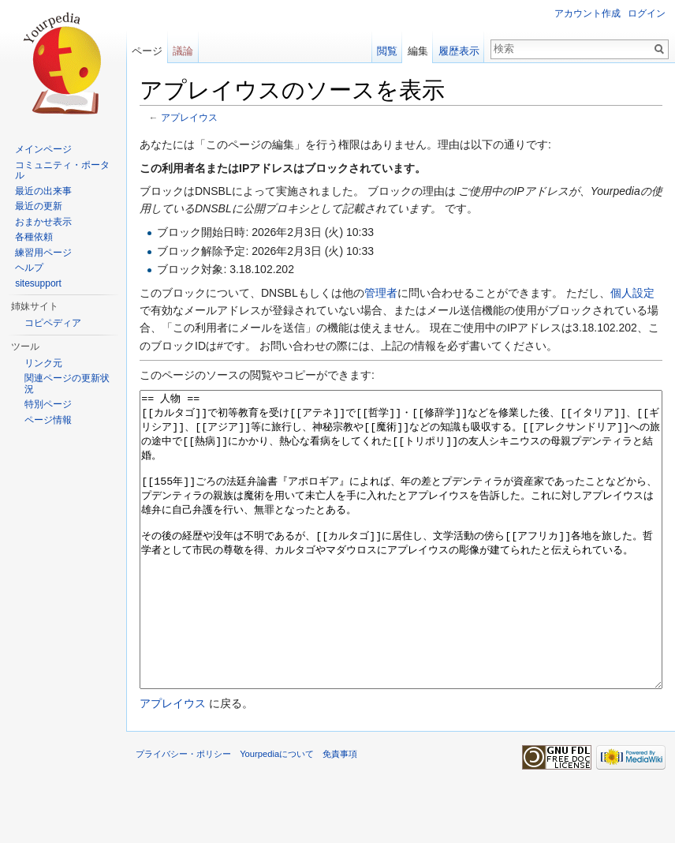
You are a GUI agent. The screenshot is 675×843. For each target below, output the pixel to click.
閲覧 (387, 51)
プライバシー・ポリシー (183, 813)
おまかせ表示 (43, 221)
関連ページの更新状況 (67, 384)
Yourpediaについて (277, 813)
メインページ (43, 149)
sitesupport (38, 283)
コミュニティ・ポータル (62, 170)
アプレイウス (189, 117)
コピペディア (52, 322)
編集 (418, 51)
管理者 (380, 293)
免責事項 (340, 813)
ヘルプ (29, 267)
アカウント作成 (587, 13)
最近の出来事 (43, 191)
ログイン (647, 13)
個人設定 (632, 293)
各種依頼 (34, 236)
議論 (183, 51)
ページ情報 (48, 419)
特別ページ (48, 404)
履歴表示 (458, 51)
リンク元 (43, 363)
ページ (147, 51)
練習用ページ (43, 252)
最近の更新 (38, 206)
